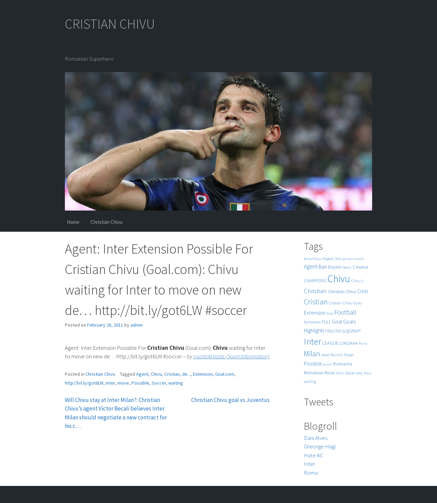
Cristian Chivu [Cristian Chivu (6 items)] (341, 302)
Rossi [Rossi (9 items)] (329, 373)
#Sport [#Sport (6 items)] (328, 258)
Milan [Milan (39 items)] (312, 353)
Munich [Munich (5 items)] (336, 355)
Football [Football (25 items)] (345, 312)
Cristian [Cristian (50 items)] (316, 301)
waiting (175, 383)
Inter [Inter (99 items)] (312, 341)
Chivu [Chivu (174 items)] (338, 278)
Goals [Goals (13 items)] (349, 321)
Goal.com (224, 374)
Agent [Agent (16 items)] (311, 266)
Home (73, 222)
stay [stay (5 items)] (359, 373)
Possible (140, 383)
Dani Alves (315, 438)
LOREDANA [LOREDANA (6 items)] (348, 343)
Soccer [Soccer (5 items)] (350, 373)
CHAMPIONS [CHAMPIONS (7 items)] (315, 281)
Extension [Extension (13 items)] (315, 312)
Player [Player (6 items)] (349, 354)
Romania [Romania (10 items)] (342, 363)
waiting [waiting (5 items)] (310, 381)
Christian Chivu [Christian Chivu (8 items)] (342, 291)
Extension (203, 374)
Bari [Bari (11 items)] (323, 266)
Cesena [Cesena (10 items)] (360, 266)
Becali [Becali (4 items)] (347, 267)
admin (136, 325)
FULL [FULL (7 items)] (326, 322)
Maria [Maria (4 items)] (363, 343)
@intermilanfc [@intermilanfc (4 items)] (353, 259)
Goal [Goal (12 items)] (337, 321)
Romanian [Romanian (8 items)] (313, 373)
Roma (311, 472)
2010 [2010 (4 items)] (338, 259)
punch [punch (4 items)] (327, 364)
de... (186, 374)
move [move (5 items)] (325, 355)
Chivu (156, 374)
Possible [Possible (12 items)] (313, 363)
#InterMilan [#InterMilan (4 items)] (313, 259)
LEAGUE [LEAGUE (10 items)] (330, 343)
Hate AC (313, 455)
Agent (142, 374)
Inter (110, 383)
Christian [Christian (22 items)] (315, 291)
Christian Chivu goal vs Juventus (230, 400)
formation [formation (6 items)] (312, 322)
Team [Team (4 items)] (367, 373)
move (123, 383)
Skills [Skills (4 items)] (340, 373)
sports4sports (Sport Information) (231, 356)
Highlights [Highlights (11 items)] (314, 330)
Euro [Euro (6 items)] (358, 302)
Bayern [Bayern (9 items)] (335, 267)
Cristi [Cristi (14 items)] (362, 291)
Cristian (172, 374)
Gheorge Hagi (320, 446)
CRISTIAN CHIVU (110, 23)
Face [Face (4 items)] (330, 313)
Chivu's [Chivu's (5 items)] (357, 280)
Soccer (159, 383)
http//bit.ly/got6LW (84, 383)
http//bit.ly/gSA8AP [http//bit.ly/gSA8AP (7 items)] (343, 331)
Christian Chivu (106, 222)
